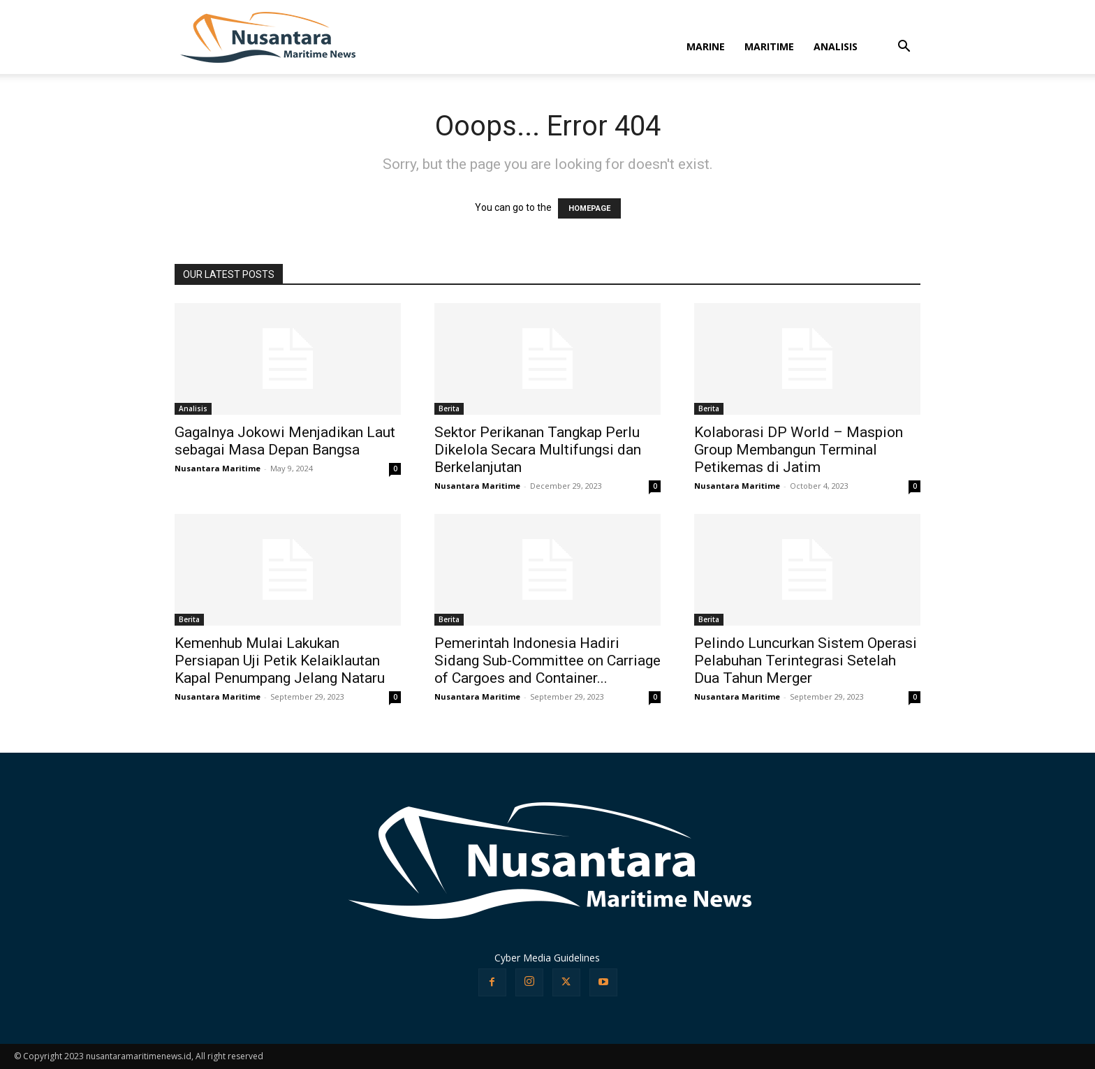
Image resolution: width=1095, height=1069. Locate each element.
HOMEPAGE (589, 208)
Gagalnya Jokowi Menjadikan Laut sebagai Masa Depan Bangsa (285, 441)
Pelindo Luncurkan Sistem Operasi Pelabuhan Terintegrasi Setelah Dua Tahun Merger (805, 660)
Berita (449, 408)
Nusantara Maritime (217, 468)
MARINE (705, 46)
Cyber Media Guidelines (547, 957)
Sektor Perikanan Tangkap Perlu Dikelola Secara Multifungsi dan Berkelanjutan (537, 449)
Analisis (193, 408)
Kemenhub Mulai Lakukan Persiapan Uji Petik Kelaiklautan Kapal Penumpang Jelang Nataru (280, 660)
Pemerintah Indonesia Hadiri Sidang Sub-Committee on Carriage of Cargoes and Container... (547, 660)
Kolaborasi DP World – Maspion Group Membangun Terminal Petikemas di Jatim (798, 449)
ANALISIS (836, 46)
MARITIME (769, 46)
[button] (903, 47)
